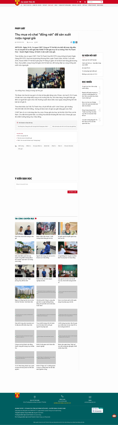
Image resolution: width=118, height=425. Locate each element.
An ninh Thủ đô (28, 2)
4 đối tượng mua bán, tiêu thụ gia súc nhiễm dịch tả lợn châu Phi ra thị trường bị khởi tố (67, 325)
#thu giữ (20, 149)
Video (55, 5)
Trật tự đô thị (27, 5)
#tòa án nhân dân (68, 146)
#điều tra (28, 146)
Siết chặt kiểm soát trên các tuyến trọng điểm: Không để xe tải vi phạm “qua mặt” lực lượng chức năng (24, 258)
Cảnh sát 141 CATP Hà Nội (89, 60)
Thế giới (45, 5)
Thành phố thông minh (65, 5)
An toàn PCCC (86, 68)
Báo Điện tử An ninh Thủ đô (17, 3)
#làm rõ (60, 146)
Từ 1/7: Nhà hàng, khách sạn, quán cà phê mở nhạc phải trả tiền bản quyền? (24, 367)
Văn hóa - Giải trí (76, 5)
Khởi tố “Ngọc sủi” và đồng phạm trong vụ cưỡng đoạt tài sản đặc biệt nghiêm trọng (45, 367)
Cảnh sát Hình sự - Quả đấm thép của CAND (91, 64)
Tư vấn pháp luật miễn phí (89, 71)
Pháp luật (50, 5)
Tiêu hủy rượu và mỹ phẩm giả (24, 138)
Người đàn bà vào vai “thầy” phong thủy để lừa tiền (23, 280)
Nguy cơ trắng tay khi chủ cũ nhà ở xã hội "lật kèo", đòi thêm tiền (24, 301)
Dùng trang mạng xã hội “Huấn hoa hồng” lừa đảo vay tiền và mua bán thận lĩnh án (89, 112)
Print (76, 42)
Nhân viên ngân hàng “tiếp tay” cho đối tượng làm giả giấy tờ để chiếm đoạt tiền (67, 346)
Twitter (74, 42)
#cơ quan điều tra (37, 146)
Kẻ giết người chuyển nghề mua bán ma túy (67, 237)
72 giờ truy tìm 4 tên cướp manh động (89, 87)
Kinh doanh (100, 5)
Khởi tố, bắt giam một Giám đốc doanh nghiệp (45, 345)
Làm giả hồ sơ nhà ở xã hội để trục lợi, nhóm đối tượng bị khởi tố (67, 280)
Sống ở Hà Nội (92, 5)
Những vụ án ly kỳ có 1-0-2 (89, 74)
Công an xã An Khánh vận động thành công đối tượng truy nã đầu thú (24, 346)
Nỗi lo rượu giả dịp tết (22, 135)
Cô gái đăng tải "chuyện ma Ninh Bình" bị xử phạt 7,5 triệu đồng (67, 257)
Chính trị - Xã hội (36, 5)
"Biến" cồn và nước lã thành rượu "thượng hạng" (28, 140)
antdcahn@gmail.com (90, 402)
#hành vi (54, 146)
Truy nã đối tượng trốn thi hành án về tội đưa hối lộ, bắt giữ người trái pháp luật (45, 325)
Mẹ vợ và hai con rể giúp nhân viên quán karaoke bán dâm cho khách (90, 104)
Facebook (71, 42)
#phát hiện (46, 146)
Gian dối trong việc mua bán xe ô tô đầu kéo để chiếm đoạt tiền (24, 324)
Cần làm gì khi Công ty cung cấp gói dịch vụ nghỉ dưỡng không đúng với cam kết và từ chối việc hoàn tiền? (45, 302)
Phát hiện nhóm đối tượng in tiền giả (24, 237)
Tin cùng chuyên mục (24, 218)
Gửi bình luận (72, 192)
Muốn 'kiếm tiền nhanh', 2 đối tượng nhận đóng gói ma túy (44, 237)
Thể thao (84, 5)
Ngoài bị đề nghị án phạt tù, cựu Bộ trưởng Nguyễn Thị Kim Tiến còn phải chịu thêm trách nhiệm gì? (90, 95)
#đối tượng (21, 146)
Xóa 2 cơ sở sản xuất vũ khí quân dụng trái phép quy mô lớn (67, 301)
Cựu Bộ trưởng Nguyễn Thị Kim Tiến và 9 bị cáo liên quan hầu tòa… (89, 121)
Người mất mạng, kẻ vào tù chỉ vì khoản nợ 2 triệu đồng (45, 257)
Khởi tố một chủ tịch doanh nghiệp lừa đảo (44, 280)
